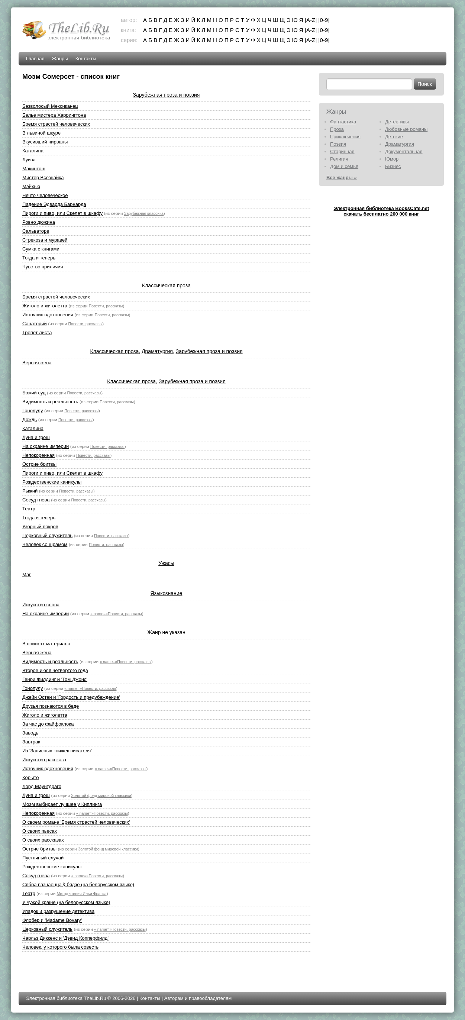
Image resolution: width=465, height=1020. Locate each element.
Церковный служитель (47, 535)
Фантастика (343, 122)
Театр (28, 508)
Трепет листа (37, 332)
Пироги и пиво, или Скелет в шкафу (62, 213)
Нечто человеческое (45, 195)
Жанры (60, 58)
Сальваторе (35, 231)
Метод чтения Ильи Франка (81, 893)
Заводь (30, 733)
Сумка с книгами (40, 249)
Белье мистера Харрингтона (54, 115)
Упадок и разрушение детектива (58, 911)
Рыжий (30, 491)
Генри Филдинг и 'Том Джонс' (54, 679)
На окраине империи (45, 446)
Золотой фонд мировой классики (101, 795)
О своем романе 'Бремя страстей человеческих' (76, 822)
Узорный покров (40, 526)
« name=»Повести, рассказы (116, 613)
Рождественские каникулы (51, 482)
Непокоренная (38, 455)
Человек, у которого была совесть (60, 947)
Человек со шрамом (44, 544)
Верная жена (37, 362)
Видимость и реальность (50, 401)
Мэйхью (31, 186)
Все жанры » (341, 177)
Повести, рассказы (106, 306)
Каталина (32, 151)
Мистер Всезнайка (43, 177)
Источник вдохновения (47, 314)
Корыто (30, 777)
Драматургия (157, 351)
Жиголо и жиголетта (44, 306)
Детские (394, 136)
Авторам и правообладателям (198, 998)
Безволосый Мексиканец (50, 106)
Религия (339, 159)
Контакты (85, 58)
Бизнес (393, 166)
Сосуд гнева (36, 500)
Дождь (29, 419)
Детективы (397, 122)
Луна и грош (36, 437)
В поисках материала (46, 643)
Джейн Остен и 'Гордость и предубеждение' (71, 697)
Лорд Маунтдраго (41, 786)
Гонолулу (32, 410)
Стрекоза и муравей (45, 240)
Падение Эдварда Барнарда (54, 204)
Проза (337, 129)
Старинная (342, 151)
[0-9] (323, 20)
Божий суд (34, 393)
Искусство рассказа (44, 759)
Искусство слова (40, 604)
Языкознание (167, 593)
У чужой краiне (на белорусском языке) (66, 902)
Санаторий (34, 323)
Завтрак (31, 742)
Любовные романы (406, 129)
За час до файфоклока (48, 724)
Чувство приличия (42, 266)
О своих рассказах (43, 840)
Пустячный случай (43, 858)
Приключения (345, 136)
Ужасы (166, 563)
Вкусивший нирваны (45, 142)
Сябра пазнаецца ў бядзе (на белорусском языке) (78, 884)
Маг (26, 574)
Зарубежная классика (144, 213)
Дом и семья (344, 166)
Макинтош (33, 168)
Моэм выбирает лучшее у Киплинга (62, 804)
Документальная (404, 151)
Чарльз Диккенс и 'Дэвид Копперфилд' (65, 938)
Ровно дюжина (38, 222)
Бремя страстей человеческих (56, 124)
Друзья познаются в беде (50, 706)
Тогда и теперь (38, 258)
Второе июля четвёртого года (55, 670)
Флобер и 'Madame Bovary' (52, 920)
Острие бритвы (39, 464)
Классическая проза (166, 285)
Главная (35, 58)
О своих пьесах (39, 831)
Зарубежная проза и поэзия (166, 95)
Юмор (391, 159)
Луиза (29, 159)
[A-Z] (311, 20)
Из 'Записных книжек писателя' (57, 750)
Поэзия (338, 144)
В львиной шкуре (41, 133)
